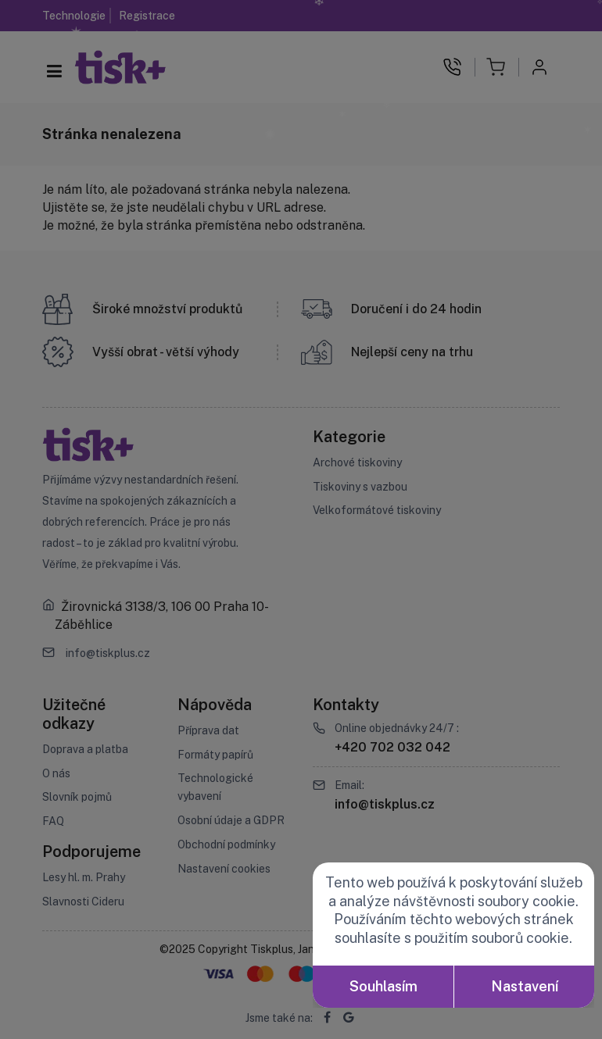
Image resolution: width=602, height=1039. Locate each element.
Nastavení (524, 986)
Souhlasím (383, 986)
